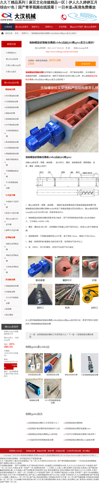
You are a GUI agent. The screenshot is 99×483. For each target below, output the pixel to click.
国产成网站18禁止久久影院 (11, 463)
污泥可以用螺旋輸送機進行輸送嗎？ (80, 434)
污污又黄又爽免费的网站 (46, 479)
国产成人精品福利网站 (39, 477)
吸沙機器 (9, 315)
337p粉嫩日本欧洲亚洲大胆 (25, 479)
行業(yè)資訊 (11, 72)
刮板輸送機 (10, 292)
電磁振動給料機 (12, 286)
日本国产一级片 (81, 472)
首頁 (16, 33)
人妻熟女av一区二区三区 (19, 477)
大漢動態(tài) (11, 53)
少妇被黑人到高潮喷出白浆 (55, 466)
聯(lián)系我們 (90, 27)
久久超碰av (18, 470)
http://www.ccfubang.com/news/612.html (62, 52)
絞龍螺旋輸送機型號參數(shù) (77, 428)
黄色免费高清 (53, 470)
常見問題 (63, 27)
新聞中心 (49, 27)
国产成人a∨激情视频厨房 (39, 475)
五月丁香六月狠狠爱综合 (18, 475)
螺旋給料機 (10, 113)
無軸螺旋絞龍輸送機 (34, 72)
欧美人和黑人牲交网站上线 (68, 479)
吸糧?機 (51, 451)
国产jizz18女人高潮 (57, 475)
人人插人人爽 (60, 468)
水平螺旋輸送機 (12, 125)
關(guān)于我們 (76, 27)
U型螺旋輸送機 (12, 102)
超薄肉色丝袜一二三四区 (44, 468)
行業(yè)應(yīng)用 (13, 65)
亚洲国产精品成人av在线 (64, 472)
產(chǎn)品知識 (12, 59)
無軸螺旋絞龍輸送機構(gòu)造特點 (43, 434)
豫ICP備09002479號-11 (87, 455)
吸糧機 (8, 309)
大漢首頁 (8, 27)
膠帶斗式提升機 (12, 230)
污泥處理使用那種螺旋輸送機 (40, 440)
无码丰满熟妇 (65, 470)
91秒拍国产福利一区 (45, 472)
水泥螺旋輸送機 (12, 148)
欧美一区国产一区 (26, 468)
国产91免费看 (20, 466)
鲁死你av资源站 (86, 479)
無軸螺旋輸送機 (12, 119)
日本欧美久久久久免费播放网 (77, 475)
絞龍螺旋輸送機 (12, 107)
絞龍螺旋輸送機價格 (74, 423)
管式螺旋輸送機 (12, 96)
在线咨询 (85, 64)
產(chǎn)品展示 (21, 27)
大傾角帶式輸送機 (73, 451)
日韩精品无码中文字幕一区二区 (61, 477)
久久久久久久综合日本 (76, 466)
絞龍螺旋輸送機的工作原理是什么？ (52, 334)
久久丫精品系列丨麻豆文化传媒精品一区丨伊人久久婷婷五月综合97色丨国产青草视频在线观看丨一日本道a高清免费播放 (48, 461)
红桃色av (84, 468)
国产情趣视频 (79, 477)
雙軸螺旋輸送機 (12, 154)
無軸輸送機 (30, 451)
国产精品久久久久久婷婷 (81, 470)
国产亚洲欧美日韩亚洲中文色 (35, 470)
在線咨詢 (10, 366)
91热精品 (89, 466)
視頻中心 (35, 27)
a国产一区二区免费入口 (27, 472)
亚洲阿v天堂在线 (73, 468)
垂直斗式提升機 (12, 213)
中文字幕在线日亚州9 (35, 466)
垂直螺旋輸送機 (12, 142)
